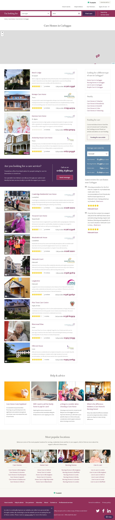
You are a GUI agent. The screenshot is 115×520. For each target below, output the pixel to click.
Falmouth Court (37, 259)
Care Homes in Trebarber (95, 101)
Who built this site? (70, 515)
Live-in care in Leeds (98, 479)
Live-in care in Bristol (97, 477)
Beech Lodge (36, 72)
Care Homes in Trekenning (95, 111)
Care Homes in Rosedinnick (95, 103)
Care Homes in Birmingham (17, 470)
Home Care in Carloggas (94, 80)
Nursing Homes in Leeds (71, 475)
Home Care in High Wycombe (44, 479)
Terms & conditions (94, 502)
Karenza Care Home (39, 116)
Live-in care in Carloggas (94, 85)
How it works (66, 7)
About (46, 502)
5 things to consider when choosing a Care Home (69, 405)
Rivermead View (37, 324)
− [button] (2, 35)
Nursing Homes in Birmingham (71, 470)
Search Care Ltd (58, 515)
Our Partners (91, 7)
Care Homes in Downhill (94, 106)
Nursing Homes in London (71, 482)
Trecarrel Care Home (39, 216)
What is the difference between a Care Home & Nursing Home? (95, 406)
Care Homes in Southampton (17, 475)
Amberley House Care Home (42, 137)
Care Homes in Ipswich (17, 477)
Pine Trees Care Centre (40, 302)
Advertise (39, 502)
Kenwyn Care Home (39, 94)
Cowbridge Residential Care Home (44, 194)
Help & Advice (78, 7)
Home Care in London (44, 472)
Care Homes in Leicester (17, 472)
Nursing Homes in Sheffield (71, 472)
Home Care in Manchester (44, 482)
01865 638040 (65, 170)
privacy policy (29, 515)
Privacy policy (106, 502)
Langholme (36, 281)
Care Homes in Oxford (17, 482)
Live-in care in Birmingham (98, 472)
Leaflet (113, 63)
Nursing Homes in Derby (71, 477)
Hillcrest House (37, 346)
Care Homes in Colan (93, 108)
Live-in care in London (98, 470)
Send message (65, 177)
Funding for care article (97, 137)
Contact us (53, 502)
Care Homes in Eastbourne (17, 479)
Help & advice (19, 502)
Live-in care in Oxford (97, 475)
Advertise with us (105, 2)
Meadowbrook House (39, 237)
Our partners (30, 502)
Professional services (66, 502)
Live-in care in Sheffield (98, 482)
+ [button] (2, 32)
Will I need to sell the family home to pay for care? (43, 405)
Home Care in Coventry (44, 477)
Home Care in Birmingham (44, 475)
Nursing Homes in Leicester (70, 479)
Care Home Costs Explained (16, 404)
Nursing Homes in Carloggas (95, 82)
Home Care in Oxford (44, 470)
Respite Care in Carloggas (95, 87)
